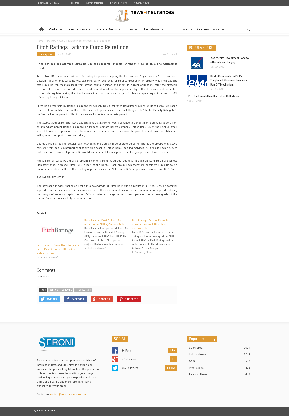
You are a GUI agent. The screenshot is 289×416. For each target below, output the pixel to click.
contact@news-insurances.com (68, 394)
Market (54, 31)
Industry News (141, 2)
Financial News (118, 2)
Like (172, 350)
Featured (74, 2)
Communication (95, 2)
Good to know (179, 31)
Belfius (54, 290)
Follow (171, 367)
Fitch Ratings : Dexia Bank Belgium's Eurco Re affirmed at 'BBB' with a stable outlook (58, 249)
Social (130, 31)
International (151, 31)
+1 (173, 359)
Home (40, 41)
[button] (248, 29)
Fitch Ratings (83, 290)
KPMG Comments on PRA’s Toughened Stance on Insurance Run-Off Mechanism (228, 80)
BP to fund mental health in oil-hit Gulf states (213, 96)
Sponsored (219, 347)
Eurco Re (67, 290)
